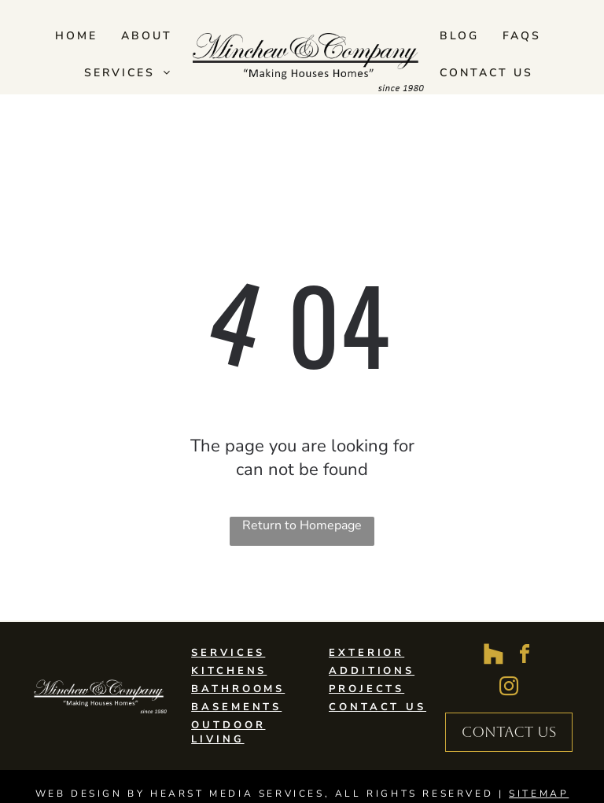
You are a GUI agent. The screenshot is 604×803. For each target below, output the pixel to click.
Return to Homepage (302, 525)
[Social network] (493, 656)
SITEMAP (539, 793)
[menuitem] (76, 36)
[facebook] (524, 656)
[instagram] (509, 688)
